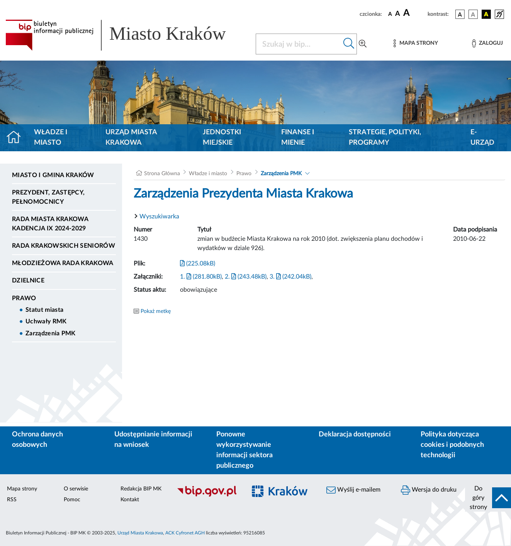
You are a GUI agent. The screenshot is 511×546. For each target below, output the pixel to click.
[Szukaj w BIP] (299, 44)
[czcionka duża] (414, 13)
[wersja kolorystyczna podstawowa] (460, 14)
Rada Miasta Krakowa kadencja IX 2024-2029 (50, 224)
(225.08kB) (197, 263)
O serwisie (76, 489)
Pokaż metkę (156, 311)
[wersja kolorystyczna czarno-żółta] (486, 14)
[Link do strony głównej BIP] (126, 35)
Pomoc (72, 499)
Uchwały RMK (46, 321)
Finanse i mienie (297, 137)
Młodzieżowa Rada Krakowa (63, 263)
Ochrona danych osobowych (37, 439)
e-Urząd (482, 137)
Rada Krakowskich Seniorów (63, 246)
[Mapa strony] (415, 43)
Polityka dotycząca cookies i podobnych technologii (452, 445)
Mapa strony (22, 489)
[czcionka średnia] (397, 14)
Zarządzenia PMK (50, 333)
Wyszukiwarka (159, 216)
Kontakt (130, 499)
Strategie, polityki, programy (385, 137)
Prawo (24, 298)
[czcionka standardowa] (390, 14)
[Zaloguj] (487, 43)
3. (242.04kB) (290, 277)
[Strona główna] (17, 137)
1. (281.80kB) (201, 277)
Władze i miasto (50, 137)
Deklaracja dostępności (355, 434)
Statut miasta (44, 310)
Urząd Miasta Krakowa (131, 137)
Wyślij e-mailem (353, 490)
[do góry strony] (488, 498)
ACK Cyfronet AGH (185, 533)
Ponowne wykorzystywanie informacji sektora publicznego (244, 450)
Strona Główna (162, 173)
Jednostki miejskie (222, 137)
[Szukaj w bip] (349, 44)
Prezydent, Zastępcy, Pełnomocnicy (48, 197)
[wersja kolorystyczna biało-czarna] (473, 14)
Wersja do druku (429, 490)
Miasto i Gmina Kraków (53, 175)
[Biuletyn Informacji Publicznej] (207, 495)
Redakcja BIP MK (141, 489)
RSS (12, 499)
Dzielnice (28, 280)
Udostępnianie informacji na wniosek (153, 439)
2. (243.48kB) (246, 277)
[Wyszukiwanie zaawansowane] (363, 44)
